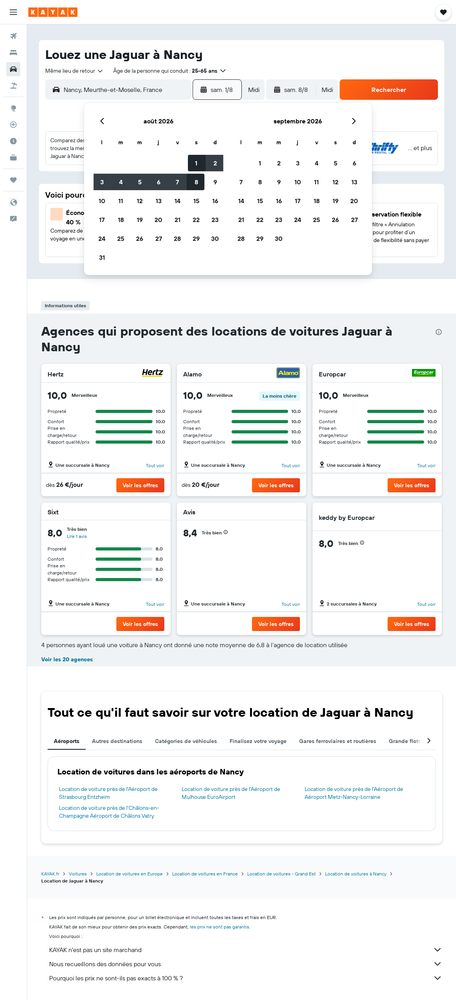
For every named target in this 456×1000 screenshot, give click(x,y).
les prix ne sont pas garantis (219, 927)
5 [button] (140, 182)
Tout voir (155, 465)
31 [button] (102, 257)
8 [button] (196, 182)
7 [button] (177, 182)
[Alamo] (288, 374)
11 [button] (120, 201)
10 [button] (102, 201)
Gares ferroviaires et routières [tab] (337, 741)
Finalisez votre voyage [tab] (258, 741)
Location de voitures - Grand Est (281, 874)
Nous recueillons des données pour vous (245, 964)
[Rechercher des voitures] (13, 69)
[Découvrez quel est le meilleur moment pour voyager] (13, 141)
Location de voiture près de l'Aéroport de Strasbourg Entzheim (108, 792)
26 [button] (139, 238)
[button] (13, 12)
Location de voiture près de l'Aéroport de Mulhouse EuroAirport (231, 792)
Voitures (78, 874)
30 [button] (215, 238)
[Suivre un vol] (13, 124)
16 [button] (215, 201)
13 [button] (159, 201)
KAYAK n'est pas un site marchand (245, 949)
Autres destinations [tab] (117, 741)
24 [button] (101, 238)
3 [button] (102, 182)
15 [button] (196, 201)
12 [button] (140, 201)
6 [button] (158, 182)
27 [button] (158, 238)
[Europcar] (424, 374)
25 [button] (120, 238)
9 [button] (215, 182)
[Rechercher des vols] (13, 36)
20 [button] (158, 220)
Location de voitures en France (205, 874)
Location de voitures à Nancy (355, 874)
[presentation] (438, 332)
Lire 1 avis (77, 536)
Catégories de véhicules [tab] (186, 741)
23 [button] (215, 220)
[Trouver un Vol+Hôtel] (13, 86)
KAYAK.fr (50, 874)
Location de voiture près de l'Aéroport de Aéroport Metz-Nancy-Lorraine (354, 792)
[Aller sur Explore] (13, 108)
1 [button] (196, 163)
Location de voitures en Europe (129, 874)
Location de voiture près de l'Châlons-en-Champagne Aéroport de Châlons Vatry (109, 811)
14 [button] (177, 201)
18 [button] (121, 220)
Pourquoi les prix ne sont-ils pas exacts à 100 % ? (245, 978)
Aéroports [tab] (66, 741)
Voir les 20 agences (67, 659)
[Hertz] (152, 374)
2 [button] (215, 163)
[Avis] (291, 512)
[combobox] (74, 71)
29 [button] (196, 238)
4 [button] (121, 182)
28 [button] (177, 238)
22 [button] (196, 220)
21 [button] (177, 220)
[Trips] (13, 180)
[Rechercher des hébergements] (13, 53)
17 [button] (102, 220)
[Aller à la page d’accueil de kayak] (52, 12)
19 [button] (140, 220)
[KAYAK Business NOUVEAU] (13, 157)
